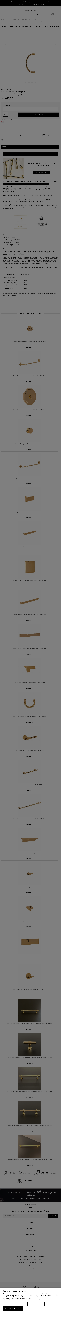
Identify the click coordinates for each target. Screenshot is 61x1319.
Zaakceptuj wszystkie (13, 1309)
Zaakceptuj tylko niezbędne (15, 1304)
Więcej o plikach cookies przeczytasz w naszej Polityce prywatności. (23, 1300)
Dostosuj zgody (36, 1304)
